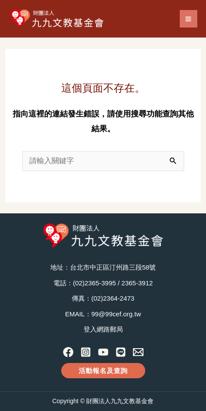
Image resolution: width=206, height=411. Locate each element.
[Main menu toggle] (189, 19)
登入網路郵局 (103, 329)
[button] (103, 370)
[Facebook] (68, 352)
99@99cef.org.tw (116, 314)
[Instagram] (85, 352)
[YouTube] (103, 352)
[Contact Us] (138, 352)
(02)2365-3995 (94, 283)
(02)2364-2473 (112, 298)
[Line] (120, 352)
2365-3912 (137, 283)
